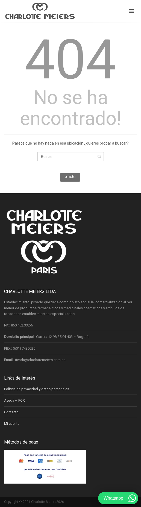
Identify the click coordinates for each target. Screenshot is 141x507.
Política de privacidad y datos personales (36, 389)
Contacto (11, 412)
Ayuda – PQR (14, 400)
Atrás (70, 177)
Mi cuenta (11, 424)
